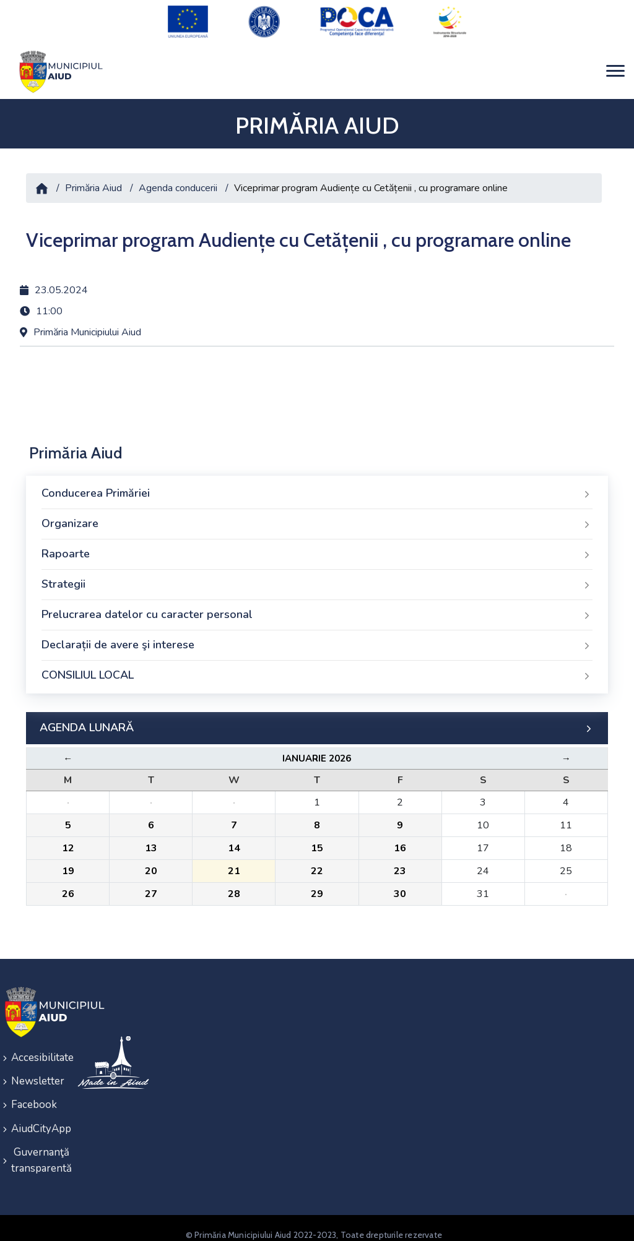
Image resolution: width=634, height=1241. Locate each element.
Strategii (317, 578)
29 (317, 887)
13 (151, 841)
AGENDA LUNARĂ (317, 721)
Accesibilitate (36, 1050)
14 (234, 841)
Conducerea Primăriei (317, 487)
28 (234, 887)
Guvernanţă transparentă (36, 1147)
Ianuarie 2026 (316, 751)
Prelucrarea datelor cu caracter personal (317, 608)
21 (234, 864)
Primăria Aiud (93, 180)
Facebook (34, 1095)
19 (68, 864)
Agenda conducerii (178, 180)
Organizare (317, 517)
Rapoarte (317, 547)
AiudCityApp (36, 1117)
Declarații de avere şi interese (317, 638)
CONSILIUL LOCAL (317, 669)
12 (68, 841)
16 (400, 841)
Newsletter (36, 1072)
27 (151, 887)
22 (317, 864)
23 (400, 864)
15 (317, 841)
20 (151, 864)
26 (68, 887)
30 (400, 887)
